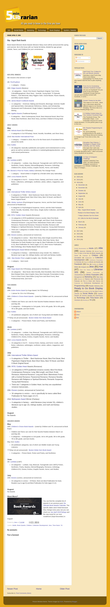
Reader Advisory (94, 286)
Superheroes (99, 295)
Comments (80, 61)
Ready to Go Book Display (88, 288)
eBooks (91, 262)
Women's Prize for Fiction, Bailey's (22, 170)
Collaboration (88, 257)
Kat (101, 266)
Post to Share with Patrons (91, 281)
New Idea (100, 277)
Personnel (97, 279)
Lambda (13, 160)
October (81, 190)
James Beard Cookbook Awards (22, 101)
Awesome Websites (86, 251)
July (79, 199)
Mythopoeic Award (17, 250)
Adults (14, 525)
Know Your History (85, 269)
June (80, 202)
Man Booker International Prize (23, 136)
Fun (88, 264)
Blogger (74, 601)
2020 (78, 177)
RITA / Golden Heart (18, 215)
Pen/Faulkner (15, 82)
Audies (13, 145)
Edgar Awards (16, 88)
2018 (78, 182)
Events (98, 262)
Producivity (77, 283)
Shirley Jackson (16, 202)
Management (78, 277)
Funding (94, 264)
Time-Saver (56, 525)
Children (29, 525)
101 (9, 30)
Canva (76, 255)
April (80, 207)
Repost (81, 291)
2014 (78, 239)
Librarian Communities (93, 272)
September (82, 193)
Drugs (85, 262)
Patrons (87, 279)
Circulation (77, 258)
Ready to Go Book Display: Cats (88, 212)
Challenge (85, 255)
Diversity (78, 262)
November (81, 187)
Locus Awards (16, 176)
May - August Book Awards (86, 210)
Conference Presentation (96, 260)
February (81, 224)
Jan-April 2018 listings (58, 512)
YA (61, 525)
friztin (61, 601)
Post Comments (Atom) (23, 593)
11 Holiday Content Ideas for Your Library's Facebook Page (92, 114)
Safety (86, 291)
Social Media (18, 30)
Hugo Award (15, 269)
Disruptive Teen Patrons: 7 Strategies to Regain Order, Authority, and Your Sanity (92, 144)
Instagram (84, 267)
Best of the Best (84, 253)
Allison (78, 311)
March (80, 222)
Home (38, 589)
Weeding (85, 300)
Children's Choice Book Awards (22, 296)
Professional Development (92, 283)
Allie (100, 248)
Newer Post (12, 589)
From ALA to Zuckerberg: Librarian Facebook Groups (92, 87)
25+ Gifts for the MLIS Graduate (88, 218)
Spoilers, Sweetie (70, 30)
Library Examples (92, 275)
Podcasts (77, 281)
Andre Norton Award (18, 290)
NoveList (80, 279)
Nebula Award (16, 130)
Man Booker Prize (18, 258)
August (80, 196)
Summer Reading (87, 295)
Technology (42, 30)
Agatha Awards (16, 113)
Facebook (78, 264)
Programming (79, 286)
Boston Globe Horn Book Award (40, 318)
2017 (78, 231)
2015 (78, 236)
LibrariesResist (78, 275)
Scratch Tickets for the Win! (92, 100)
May (79, 204)
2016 (78, 234)
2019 (78, 179)
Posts (78, 58)
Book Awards (21, 525)
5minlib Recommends (80, 248)
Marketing (30, 30)
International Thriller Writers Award (23, 192)
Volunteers (77, 300)
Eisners (14, 235)
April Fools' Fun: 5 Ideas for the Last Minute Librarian (92, 72)
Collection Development (40, 525)
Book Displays (55, 30)
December (81, 185)
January (81, 227)
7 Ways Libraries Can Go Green (88, 215)
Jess (50, 525)
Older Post (65, 589)
